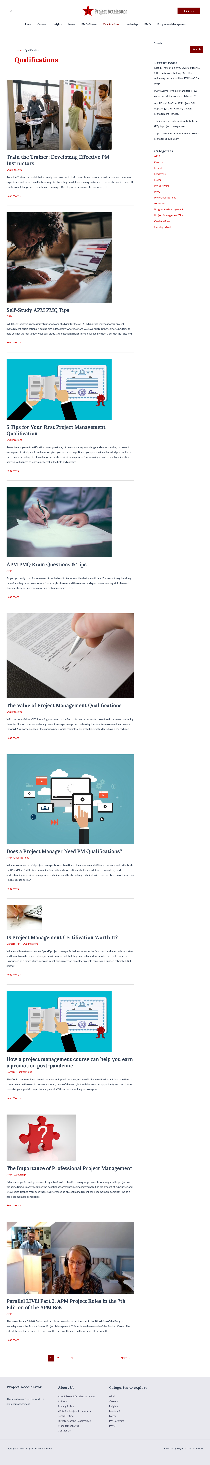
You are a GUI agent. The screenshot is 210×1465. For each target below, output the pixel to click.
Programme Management (166, 24)
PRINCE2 (159, 203)
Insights (59, 24)
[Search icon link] (11, 11)
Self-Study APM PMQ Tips (38, 310)
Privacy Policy (66, 1405)
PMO (143, 24)
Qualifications (110, 24)
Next (125, 1357)
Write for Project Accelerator (74, 1409)
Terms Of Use (66, 1414)
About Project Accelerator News (76, 1395)
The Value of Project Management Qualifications (64, 705)
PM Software (88, 24)
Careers (45, 24)
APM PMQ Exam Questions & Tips (47, 564)
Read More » (14, 195)
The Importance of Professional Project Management (69, 1167)
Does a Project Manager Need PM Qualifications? (64, 851)
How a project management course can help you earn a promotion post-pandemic (70, 1061)
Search (158, 43)
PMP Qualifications (27, 942)
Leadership (129, 24)
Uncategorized (162, 227)
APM (10, 316)
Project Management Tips (169, 215)
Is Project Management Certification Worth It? (62, 937)
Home (32, 24)
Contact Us (64, 1429)
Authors (62, 1400)
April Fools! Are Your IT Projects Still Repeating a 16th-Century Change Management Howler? (174, 108)
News (73, 24)
